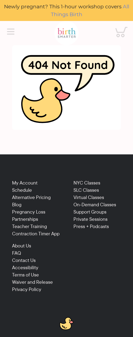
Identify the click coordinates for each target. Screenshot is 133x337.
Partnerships (25, 219)
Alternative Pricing (31, 197)
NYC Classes (86, 183)
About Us (21, 246)
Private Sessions (90, 219)
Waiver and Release (32, 282)
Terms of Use (25, 275)
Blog (16, 204)
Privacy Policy (26, 289)
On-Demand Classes (94, 204)
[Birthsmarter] (66, 33)
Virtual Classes (88, 197)
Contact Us (24, 260)
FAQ (16, 253)
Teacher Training (29, 226)
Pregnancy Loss (28, 212)
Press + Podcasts (91, 226)
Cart (118, 27)
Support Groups (89, 212)
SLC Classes (86, 190)
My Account (25, 183)
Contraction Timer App (36, 233)
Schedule (22, 190)
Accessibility (25, 267)
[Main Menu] (10, 31)
